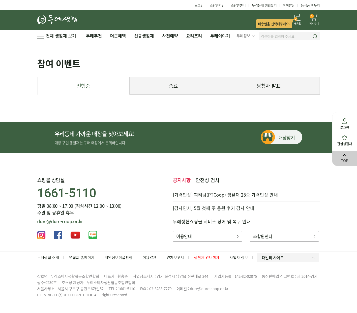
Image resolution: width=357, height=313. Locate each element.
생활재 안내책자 (206, 257)
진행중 (83, 85)
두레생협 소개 (48, 257)
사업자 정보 (239, 257)
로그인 (199, 5)
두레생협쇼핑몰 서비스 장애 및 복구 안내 (212, 221)
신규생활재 (144, 36)
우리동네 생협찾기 (264, 5)
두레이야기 (220, 36)
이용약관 (149, 257)
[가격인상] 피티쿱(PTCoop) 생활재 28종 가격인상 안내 (225, 194)
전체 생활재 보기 (56, 36)
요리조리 (194, 36)
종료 (173, 85)
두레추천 (94, 36)
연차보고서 (175, 257)
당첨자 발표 (268, 85)
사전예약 (170, 36)
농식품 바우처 (310, 5)
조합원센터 (238, 5)
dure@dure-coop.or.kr (60, 221)
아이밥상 (289, 5)
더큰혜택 (118, 36)
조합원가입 (217, 5)
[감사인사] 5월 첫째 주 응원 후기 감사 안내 (213, 208)
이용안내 (207, 236)
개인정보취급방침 (118, 257)
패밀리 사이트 (289, 257)
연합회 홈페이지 (81, 257)
